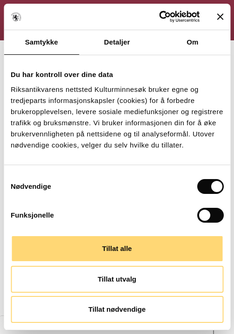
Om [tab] (192, 42)
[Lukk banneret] (220, 16)
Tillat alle (117, 248)
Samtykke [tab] (41, 42)
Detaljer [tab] (117, 42)
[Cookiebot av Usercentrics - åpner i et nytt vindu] (159, 17)
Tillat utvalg (117, 279)
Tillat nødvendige (117, 309)
